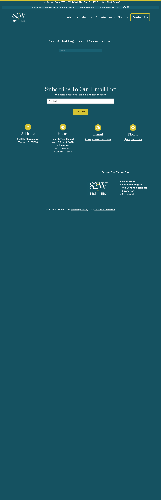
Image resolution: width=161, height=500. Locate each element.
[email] (80, 100)
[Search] (80, 50)
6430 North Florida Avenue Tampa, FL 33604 (54, 7)
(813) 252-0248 (87, 7)
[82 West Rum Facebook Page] (124, 7)
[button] (80, 112)
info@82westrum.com (109, 7)
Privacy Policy (80, 209)
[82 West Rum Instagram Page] (128, 7)
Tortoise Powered (102, 209)
